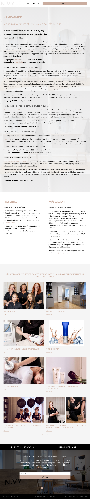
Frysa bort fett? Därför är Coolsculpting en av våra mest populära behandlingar (65, 427)
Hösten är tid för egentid (56, 311)
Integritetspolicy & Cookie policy (45, 496)
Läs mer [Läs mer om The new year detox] (6, 389)
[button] (27, 3)
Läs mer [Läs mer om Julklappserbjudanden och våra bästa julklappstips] (49, 391)
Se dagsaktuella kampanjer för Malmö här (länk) (24, 31)
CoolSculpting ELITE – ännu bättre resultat (21, 349)
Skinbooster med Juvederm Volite (17, 161)
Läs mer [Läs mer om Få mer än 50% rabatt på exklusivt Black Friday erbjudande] (6, 431)
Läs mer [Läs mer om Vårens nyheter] (49, 352)
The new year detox (11, 386)
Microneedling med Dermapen (15, 110)
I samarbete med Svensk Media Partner (76, 496)
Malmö (17, 60)
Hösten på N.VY (9, 311)
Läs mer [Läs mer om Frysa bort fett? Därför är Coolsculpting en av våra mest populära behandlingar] (49, 431)
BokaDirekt (10, 223)
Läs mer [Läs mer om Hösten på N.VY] (6, 314)
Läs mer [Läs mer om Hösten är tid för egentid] (49, 314)
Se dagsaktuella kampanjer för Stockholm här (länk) (25, 34)
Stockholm (19, 62)
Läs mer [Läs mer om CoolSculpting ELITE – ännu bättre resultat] (6, 352)
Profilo (6, 139)
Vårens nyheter (52, 349)
